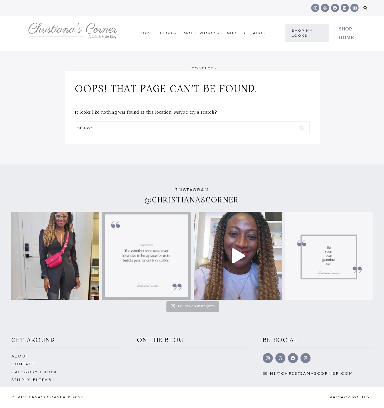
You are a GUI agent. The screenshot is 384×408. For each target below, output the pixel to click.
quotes (236, 33)
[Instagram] (315, 8)
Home (146, 33)
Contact (23, 364)
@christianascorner (192, 200)
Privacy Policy (350, 397)
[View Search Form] (365, 8)
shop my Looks (302, 33)
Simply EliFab (31, 380)
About (260, 33)
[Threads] (325, 8)
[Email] (354, 8)
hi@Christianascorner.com (311, 373)
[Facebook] (335, 8)
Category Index (34, 372)
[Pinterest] (345, 8)
